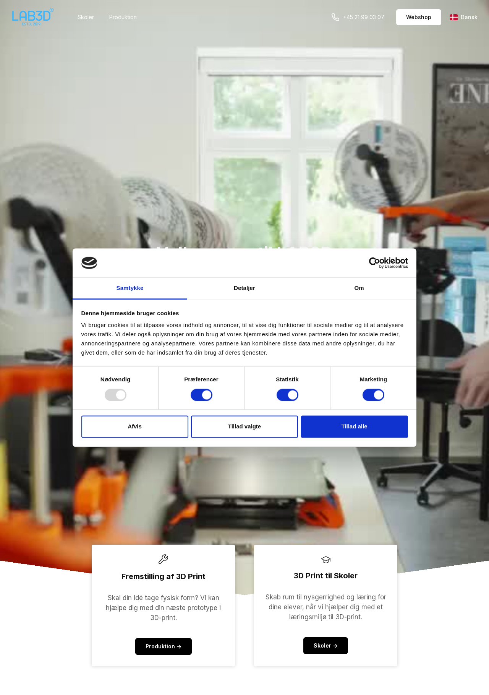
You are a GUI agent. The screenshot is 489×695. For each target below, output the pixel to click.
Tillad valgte (244, 426)
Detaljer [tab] (244, 288)
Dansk (463, 17)
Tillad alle (354, 426)
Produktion (123, 17)
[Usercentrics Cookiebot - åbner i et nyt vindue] (374, 263)
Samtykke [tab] (130, 288)
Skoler (86, 17)
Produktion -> (163, 646)
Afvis (135, 426)
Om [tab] (359, 288)
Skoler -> (326, 645)
